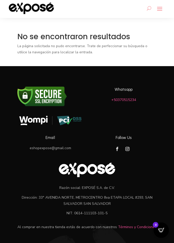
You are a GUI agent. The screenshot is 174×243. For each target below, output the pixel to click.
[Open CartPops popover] (161, 230)
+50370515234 (123, 99)
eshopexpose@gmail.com (50, 148)
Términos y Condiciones (137, 227)
